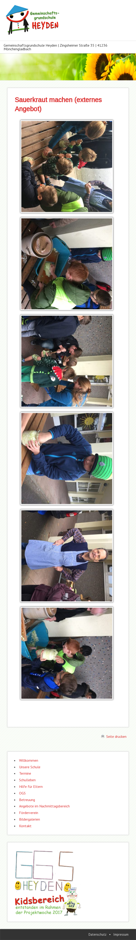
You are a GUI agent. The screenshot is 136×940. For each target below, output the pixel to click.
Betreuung (27, 799)
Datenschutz (97, 934)
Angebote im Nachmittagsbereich (44, 806)
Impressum (121, 934)
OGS (22, 793)
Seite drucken (113, 736)
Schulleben (27, 780)
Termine (25, 773)
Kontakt (25, 826)
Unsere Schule (29, 767)
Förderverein (28, 812)
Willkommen (28, 760)
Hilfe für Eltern (31, 786)
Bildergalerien (29, 819)
